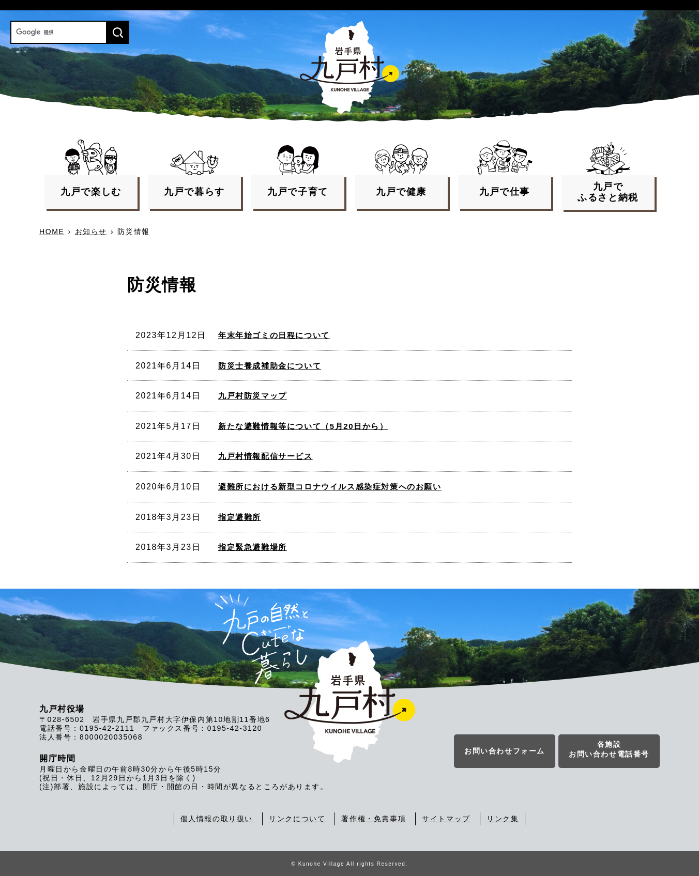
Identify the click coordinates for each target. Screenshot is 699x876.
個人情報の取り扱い (216, 818)
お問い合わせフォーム (504, 751)
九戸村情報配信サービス (265, 456)
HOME (51, 231)
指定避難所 (239, 517)
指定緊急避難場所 (252, 547)
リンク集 (503, 818)
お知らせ (91, 231)
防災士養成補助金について (269, 365)
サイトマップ (446, 818)
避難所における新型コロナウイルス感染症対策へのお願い (330, 486)
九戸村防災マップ (252, 395)
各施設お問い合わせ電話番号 (609, 750)
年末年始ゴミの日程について (274, 335)
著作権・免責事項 (373, 818)
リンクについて (297, 818)
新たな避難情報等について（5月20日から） (303, 426)
